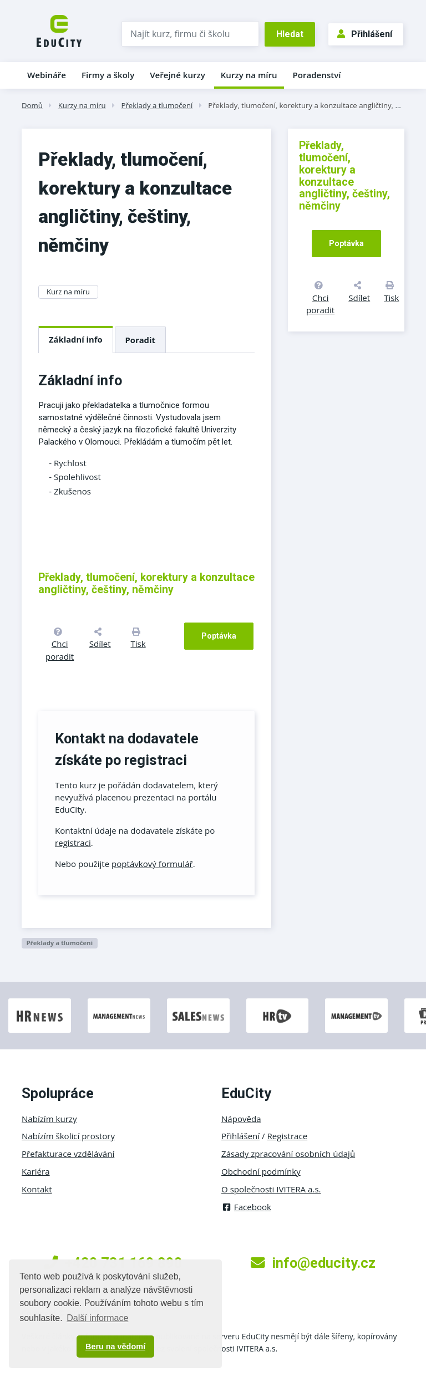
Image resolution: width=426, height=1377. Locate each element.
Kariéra (36, 1171)
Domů (32, 105)
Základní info (76, 339)
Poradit (140, 339)
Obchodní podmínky (261, 1171)
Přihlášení (364, 34)
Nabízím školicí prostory (68, 1135)
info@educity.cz (313, 1262)
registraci (73, 842)
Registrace (287, 1135)
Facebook (246, 1206)
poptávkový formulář (152, 863)
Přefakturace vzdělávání (68, 1153)
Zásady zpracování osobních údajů (288, 1153)
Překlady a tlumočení (156, 105)
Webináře (46, 74)
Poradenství (317, 74)
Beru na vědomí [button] (115, 1346)
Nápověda (241, 1118)
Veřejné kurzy (177, 74)
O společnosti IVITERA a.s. (271, 1189)
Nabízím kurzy (49, 1118)
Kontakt (37, 1189)
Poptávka (218, 635)
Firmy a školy (108, 74)
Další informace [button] (97, 1318)
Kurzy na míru (249, 74)
